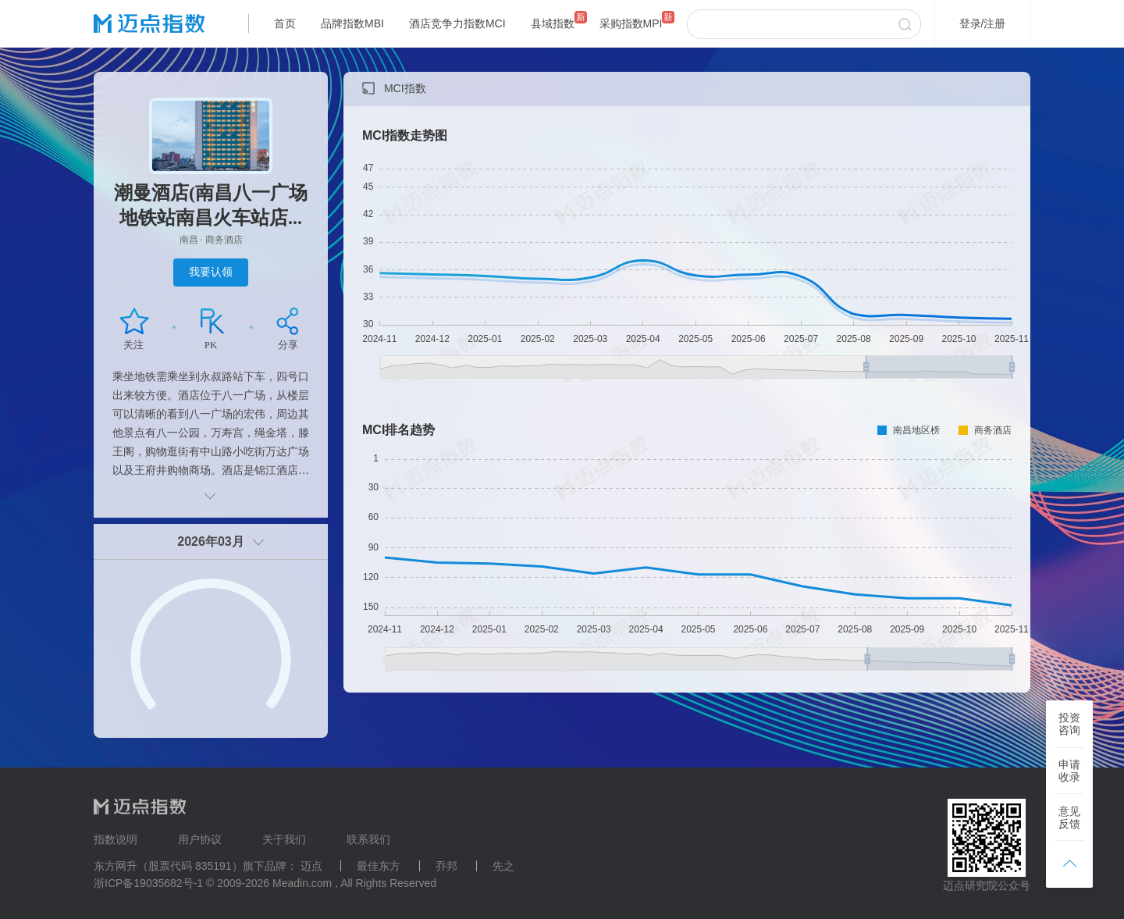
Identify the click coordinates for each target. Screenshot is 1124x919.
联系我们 (368, 839)
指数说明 (115, 839)
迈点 (311, 865)
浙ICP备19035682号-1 (148, 883)
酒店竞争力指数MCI (457, 23)
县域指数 (552, 23)
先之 (503, 865)
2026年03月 (210, 541)
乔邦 (446, 865)
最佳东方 (378, 865)
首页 (285, 23)
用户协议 (200, 839)
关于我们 (284, 839)
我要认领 (211, 271)
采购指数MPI (631, 23)
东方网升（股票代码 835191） (168, 865)
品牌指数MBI (352, 23)
